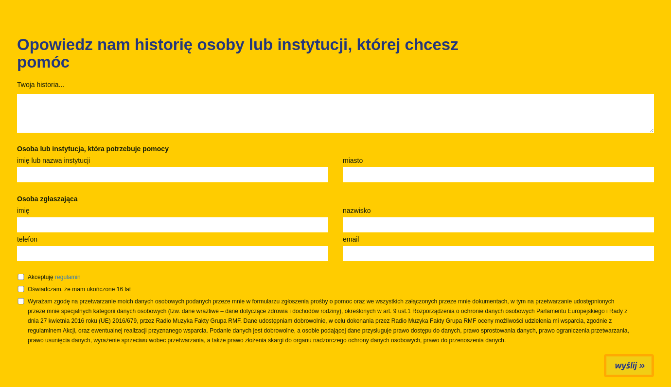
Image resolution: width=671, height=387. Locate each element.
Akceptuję (54, 277)
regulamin (68, 277)
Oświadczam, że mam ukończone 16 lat (79, 289)
